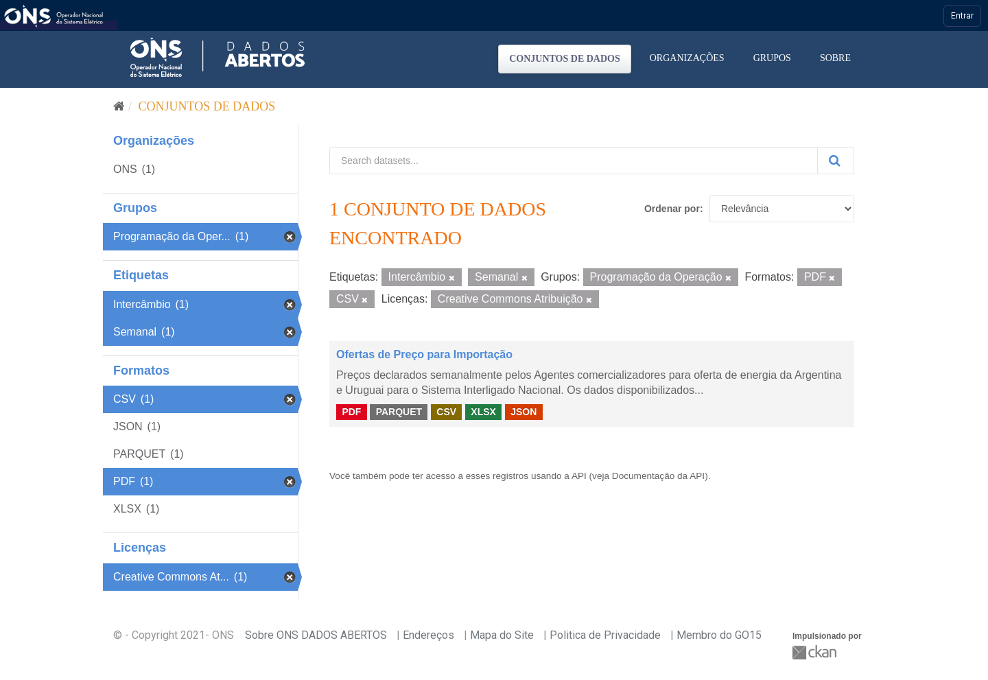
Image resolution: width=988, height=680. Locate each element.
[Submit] (835, 160)
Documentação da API (658, 476)
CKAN (815, 652)
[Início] (119, 106)
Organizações (687, 58)
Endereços (428, 635)
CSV (446, 411)
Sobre (835, 58)
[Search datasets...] (573, 160)
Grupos (772, 58)
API (579, 476)
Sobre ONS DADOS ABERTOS (316, 635)
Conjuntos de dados (564, 59)
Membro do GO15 (719, 635)
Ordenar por (672, 208)
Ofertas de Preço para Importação (424, 354)
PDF (351, 411)
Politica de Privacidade (605, 635)
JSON (523, 411)
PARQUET (399, 411)
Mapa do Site (502, 635)
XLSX (483, 411)
